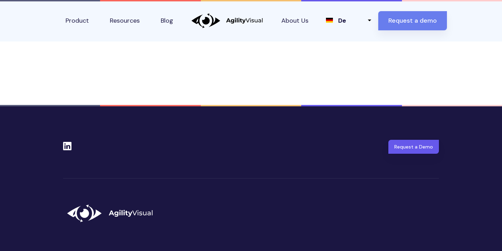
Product (77, 20)
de (342, 20)
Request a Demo (413, 147)
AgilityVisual (227, 21)
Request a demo (412, 20)
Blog (167, 20)
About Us (295, 20)
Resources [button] (125, 20)
